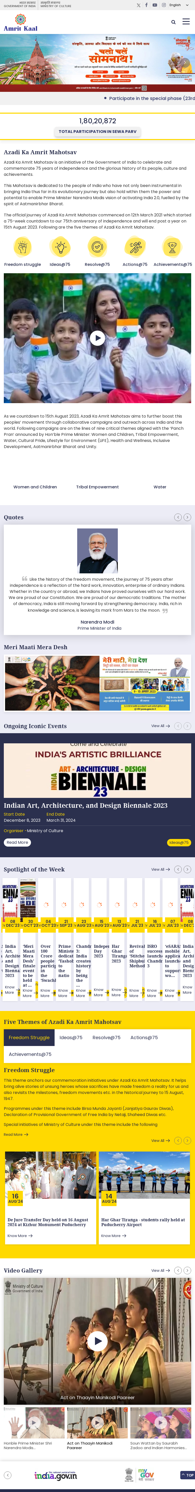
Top (187, 1475)
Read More (17, 842)
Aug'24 (15, 1169)
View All (157, 725)
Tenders (106, 1464)
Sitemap (44, 1464)
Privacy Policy (129, 1464)
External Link (97, 63)
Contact (151, 1464)
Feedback (64, 1464)
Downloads (86, 1464)
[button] (185, 63)
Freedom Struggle (29, 1038)
